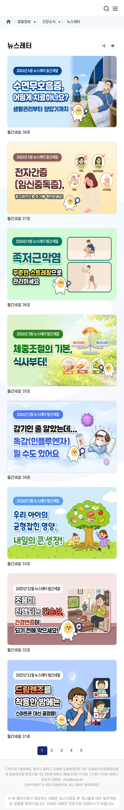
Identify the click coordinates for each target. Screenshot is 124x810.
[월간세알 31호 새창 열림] (62, 701)
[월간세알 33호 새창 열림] (62, 528)
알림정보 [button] (27, 22)
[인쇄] (113, 46)
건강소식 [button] (51, 22)
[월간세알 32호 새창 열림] (62, 615)
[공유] (104, 46)
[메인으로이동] (8, 21)
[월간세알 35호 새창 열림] (62, 356)
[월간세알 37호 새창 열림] (62, 183)
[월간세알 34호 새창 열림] (62, 442)
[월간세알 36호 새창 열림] (62, 269)
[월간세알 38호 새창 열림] (62, 97)
